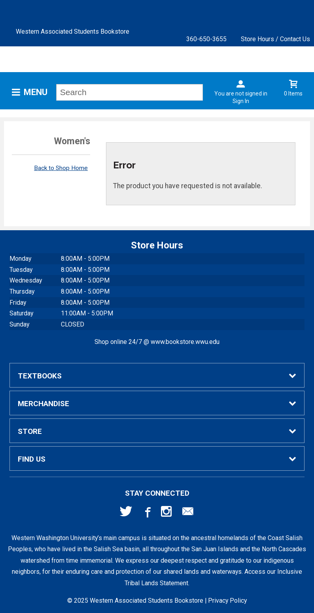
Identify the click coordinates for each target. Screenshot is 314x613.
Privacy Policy (227, 600)
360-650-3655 (206, 39)
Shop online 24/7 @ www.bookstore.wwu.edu (157, 342)
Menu (35, 92)
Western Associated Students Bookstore (72, 31)
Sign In (241, 101)
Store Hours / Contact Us (275, 39)
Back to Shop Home (61, 168)
